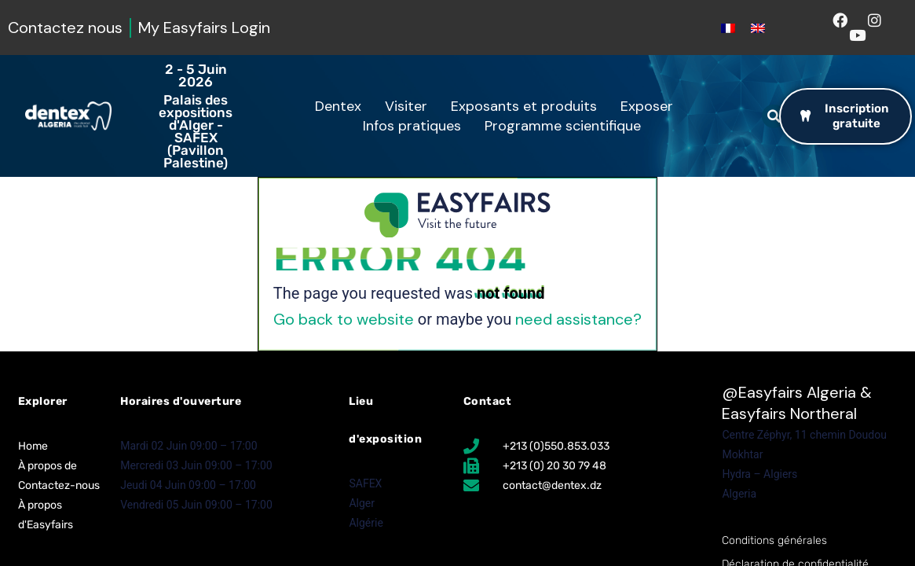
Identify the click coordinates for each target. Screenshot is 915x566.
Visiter (410, 106)
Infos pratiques (416, 125)
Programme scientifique (567, 125)
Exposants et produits (528, 106)
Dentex (342, 106)
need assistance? (578, 319)
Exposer (650, 106)
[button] (773, 116)
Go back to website (343, 319)
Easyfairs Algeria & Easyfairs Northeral (797, 403)
